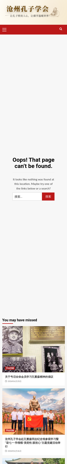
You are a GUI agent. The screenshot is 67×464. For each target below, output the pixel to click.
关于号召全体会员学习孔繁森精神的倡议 (29, 376)
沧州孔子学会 (27, 8)
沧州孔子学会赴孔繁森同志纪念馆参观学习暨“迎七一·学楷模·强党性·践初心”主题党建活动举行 (33, 442)
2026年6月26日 (14, 451)
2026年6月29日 (14, 381)
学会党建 (10, 368)
